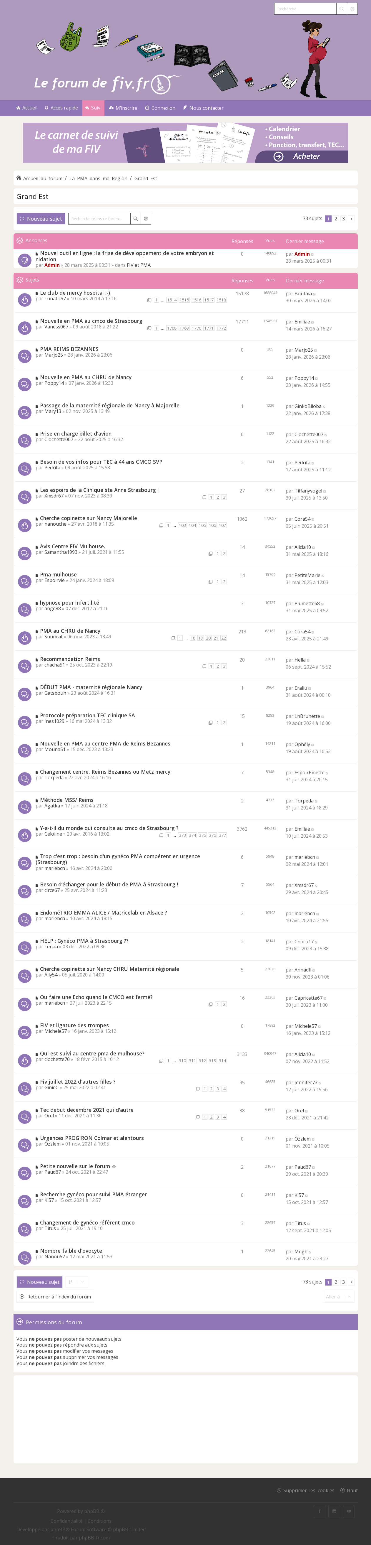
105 (202, 525)
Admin (52, 265)
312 (202, 1060)
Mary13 (52, 411)
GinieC (51, 1087)
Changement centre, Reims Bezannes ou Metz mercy (105, 771)
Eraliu (301, 688)
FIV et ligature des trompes (74, 1025)
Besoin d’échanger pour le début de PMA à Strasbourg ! (109, 884)
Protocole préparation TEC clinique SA (87, 715)
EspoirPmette (310, 772)
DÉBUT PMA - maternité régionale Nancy (91, 687)
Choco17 (304, 941)
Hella (300, 660)
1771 (209, 328)
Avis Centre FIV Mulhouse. (72, 546)
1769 (184, 328)
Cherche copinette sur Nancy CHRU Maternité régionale (109, 968)
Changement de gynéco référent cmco (87, 1222)
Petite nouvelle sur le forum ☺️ (78, 1166)
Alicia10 (303, 547)
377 (222, 835)
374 (192, 835)
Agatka (52, 805)
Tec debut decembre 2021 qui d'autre (87, 1109)
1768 (172, 328)
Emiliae (302, 321)
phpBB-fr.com (94, 1537)
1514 (172, 300)
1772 (221, 328)
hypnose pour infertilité (69, 602)
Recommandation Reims (70, 658)
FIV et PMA (139, 265)
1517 (209, 300)
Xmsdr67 (54, 495)
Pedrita (52, 467)
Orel (49, 1115)
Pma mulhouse (58, 574)
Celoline (53, 834)
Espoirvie (54, 580)
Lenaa (51, 946)
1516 (196, 300)
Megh (301, 1251)
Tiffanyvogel (308, 491)
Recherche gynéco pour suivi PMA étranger (93, 1194)
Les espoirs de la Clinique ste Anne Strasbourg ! (99, 489)
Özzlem (52, 1144)
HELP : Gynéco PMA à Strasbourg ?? (84, 940)
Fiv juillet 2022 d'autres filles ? (78, 1081)
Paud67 (52, 1172)
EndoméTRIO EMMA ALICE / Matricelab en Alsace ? (103, 912)
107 (222, 525)
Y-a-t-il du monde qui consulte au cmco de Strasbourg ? (109, 827)
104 (192, 525)
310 (182, 1060)
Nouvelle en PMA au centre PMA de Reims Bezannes (105, 743)
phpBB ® (94, 1511)
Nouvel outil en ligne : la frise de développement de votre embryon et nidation (125, 256)
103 (182, 525)
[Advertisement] (185, 1419)
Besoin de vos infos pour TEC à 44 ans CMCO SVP (101, 461)
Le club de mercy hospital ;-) (75, 292)
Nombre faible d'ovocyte (71, 1250)
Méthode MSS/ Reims (67, 799)
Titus (50, 1228)
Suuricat (53, 636)
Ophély (302, 744)
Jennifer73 (306, 1082)
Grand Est (32, 196)
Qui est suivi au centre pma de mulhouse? (92, 1053)
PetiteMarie (307, 575)
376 (212, 835)
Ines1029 (54, 721)
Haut (352, 1490)
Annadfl (303, 970)
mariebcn (54, 868)
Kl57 (49, 1200)
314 (222, 1060)
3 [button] (343, 218)
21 (216, 638)
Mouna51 (55, 749)
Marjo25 (53, 355)
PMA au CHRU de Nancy (70, 630)
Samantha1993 (60, 552)
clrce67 (52, 890)
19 (200, 638)
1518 (221, 300)
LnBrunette (307, 716)
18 (193, 638)
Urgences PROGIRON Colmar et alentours (92, 1137)
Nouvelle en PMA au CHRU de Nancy (86, 377)
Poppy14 (54, 383)
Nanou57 (54, 1256)
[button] (351, 218)
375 (202, 835)
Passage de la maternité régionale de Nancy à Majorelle (109, 405)
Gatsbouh (55, 693)
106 (212, 525)
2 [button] (336, 218)
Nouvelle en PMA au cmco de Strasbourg (91, 320)
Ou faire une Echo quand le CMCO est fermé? (96, 997)
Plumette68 (307, 603)
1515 (184, 300)
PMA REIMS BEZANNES (69, 348)
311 (192, 1060)
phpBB (58, 1529)
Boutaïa (303, 293)
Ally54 (50, 974)
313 (212, 1060)
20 (208, 638)
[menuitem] (123, 108)
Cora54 (302, 519)
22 (223, 638)
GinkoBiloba (308, 406)
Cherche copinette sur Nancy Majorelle (88, 518)
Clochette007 (58, 439)
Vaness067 (56, 326)
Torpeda (54, 777)
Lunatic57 (55, 298)
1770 (196, 328)
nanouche (55, 524)
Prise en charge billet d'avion (76, 433)
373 (182, 835)
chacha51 (54, 665)
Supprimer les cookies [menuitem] (309, 1490)
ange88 (52, 608)
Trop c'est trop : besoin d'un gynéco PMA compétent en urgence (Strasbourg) (118, 859)
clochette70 (57, 1059)
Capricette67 (308, 998)
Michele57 (55, 1031)
